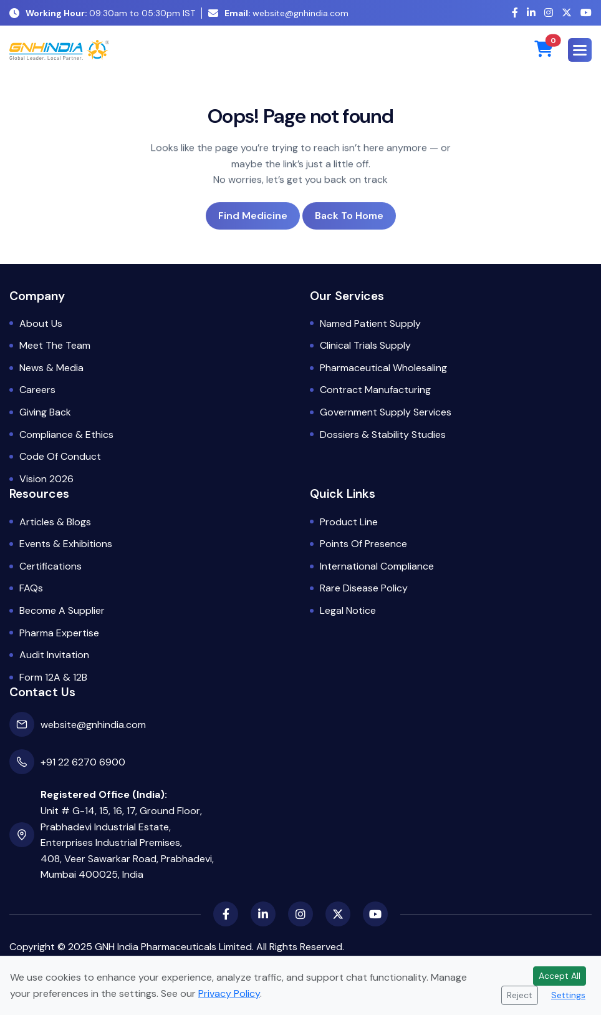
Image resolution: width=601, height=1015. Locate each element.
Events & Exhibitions (65, 543)
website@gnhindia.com (278, 13)
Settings (568, 995)
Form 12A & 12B (53, 677)
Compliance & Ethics (66, 434)
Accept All (559, 975)
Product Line (349, 521)
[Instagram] (548, 12)
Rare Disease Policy (364, 588)
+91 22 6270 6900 (83, 762)
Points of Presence (363, 543)
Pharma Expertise (59, 632)
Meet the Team (54, 345)
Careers (37, 389)
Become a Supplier (62, 610)
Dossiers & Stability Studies (383, 434)
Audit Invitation (54, 654)
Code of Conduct (60, 456)
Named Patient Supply (370, 323)
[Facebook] (515, 12)
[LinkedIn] (531, 12)
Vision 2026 (46, 478)
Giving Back (45, 412)
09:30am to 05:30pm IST (102, 13)
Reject (519, 995)
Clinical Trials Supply (365, 345)
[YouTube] (586, 12)
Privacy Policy (229, 993)
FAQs (31, 588)
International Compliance (377, 566)
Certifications (50, 566)
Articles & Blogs (55, 521)
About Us (40, 323)
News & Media (51, 367)
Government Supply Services (385, 412)
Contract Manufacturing (375, 389)
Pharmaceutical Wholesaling (383, 367)
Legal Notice (348, 610)
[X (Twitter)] (567, 12)
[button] (580, 50)
